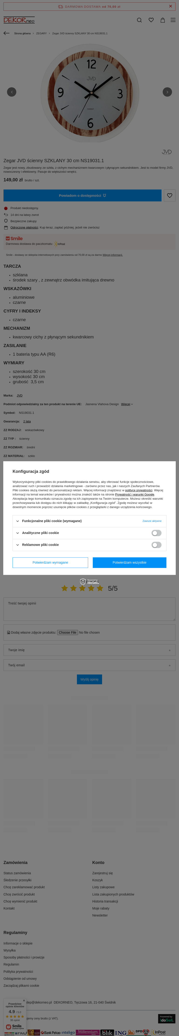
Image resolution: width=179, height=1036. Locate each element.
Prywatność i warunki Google (134, 494)
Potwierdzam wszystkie (130, 562)
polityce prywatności (138, 490)
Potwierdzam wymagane (50, 562)
